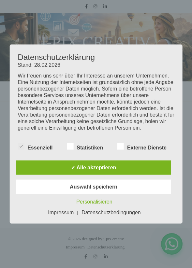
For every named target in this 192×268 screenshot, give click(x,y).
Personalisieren (94, 202)
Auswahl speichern (93, 187)
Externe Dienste (142, 146)
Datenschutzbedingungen (110, 212)
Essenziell (35, 146)
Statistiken (85, 146)
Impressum (61, 212)
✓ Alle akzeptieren (93, 167)
